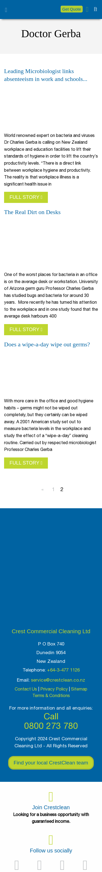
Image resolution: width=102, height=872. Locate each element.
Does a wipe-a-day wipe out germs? (47, 344)
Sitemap (79, 688)
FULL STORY (26, 197)
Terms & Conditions (51, 695)
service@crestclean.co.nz (58, 680)
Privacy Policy (54, 688)
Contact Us (26, 688)
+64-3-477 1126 (63, 670)
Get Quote (71, 9)
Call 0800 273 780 (51, 721)
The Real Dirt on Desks (32, 212)
